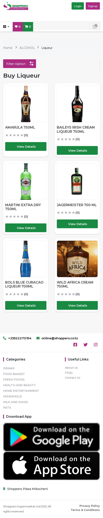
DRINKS (9, 368)
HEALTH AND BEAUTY (19, 385)
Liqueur (46, 48)
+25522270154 (17, 338)
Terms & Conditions (85, 510)
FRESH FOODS (14, 379)
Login (78, 6)
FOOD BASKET (14, 373)
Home (7, 48)
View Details (26, 147)
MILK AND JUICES (15, 402)
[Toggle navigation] (95, 26)
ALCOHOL (28, 48)
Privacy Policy (89, 505)
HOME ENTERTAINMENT (21, 390)
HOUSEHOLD (12, 396)
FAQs (69, 372)
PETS (7, 407)
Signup (93, 6)
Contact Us (72, 377)
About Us (71, 367)
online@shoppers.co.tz (57, 338)
